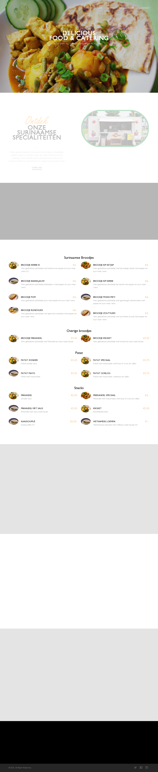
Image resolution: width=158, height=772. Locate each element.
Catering (132, 8)
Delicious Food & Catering (14, 6)
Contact (145, 8)
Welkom (90, 8)
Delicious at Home (115, 8)
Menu (100, 8)
